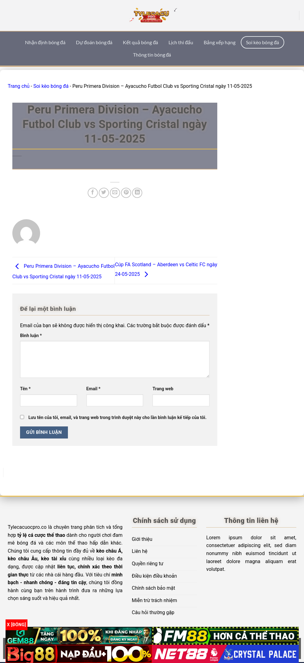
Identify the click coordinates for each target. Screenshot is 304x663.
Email (93, 388)
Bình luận (31, 335)
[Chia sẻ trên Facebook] (93, 193)
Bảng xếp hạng (219, 42)
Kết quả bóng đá (140, 42)
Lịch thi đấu (181, 42)
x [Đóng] (16, 624)
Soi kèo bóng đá (262, 42)
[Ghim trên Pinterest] (126, 193)
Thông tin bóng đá (152, 55)
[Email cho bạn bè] (115, 193)
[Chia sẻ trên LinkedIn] (137, 193)
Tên (25, 388)
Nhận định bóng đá (45, 42)
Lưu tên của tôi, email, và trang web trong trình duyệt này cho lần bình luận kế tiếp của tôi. (117, 417)
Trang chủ (19, 86)
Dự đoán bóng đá (94, 42)
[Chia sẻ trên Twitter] (104, 193)
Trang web (162, 388)
